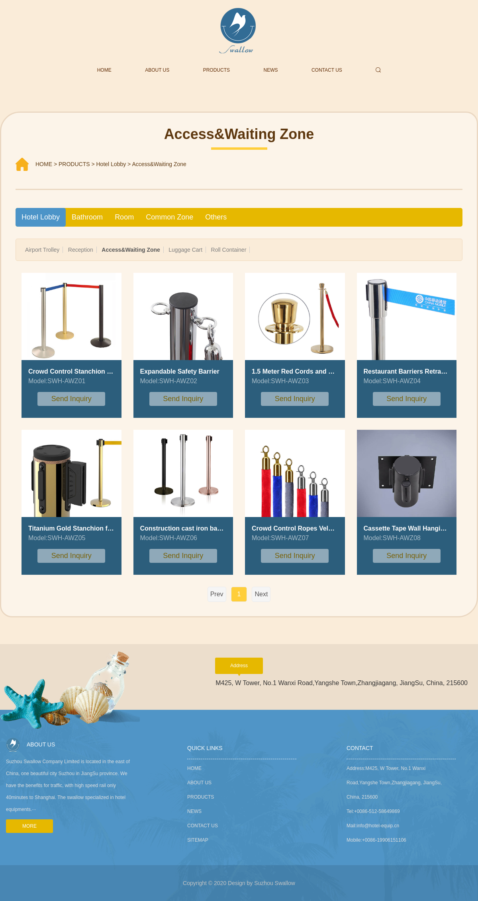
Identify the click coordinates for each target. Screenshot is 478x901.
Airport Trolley (42, 250)
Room (124, 217)
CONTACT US (326, 70)
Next (261, 594)
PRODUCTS (216, 70)
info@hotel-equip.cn (378, 826)
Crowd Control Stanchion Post (74, 371)
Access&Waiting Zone (159, 164)
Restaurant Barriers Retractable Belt (419, 371)
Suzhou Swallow (274, 883)
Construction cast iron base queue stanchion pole (216, 528)
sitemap (197, 840)
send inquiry (71, 399)
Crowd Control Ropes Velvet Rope (303, 528)
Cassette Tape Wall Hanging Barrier (417, 528)
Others (216, 217)
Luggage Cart (185, 250)
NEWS (271, 70)
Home (194, 768)
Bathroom (87, 217)
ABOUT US (157, 70)
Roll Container (229, 250)
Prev (216, 594)
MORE (29, 826)
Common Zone (169, 217)
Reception (80, 250)
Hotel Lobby (111, 164)
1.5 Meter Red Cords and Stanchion (305, 371)
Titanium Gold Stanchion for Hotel (79, 528)
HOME (104, 70)
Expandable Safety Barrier (179, 371)
